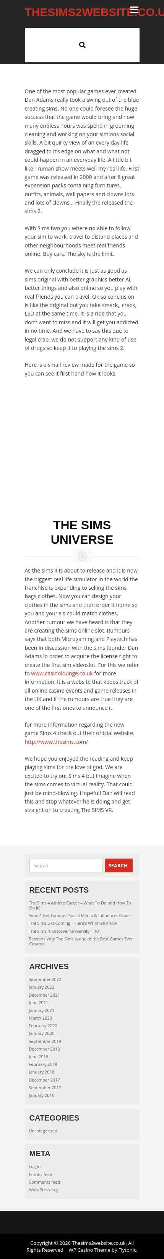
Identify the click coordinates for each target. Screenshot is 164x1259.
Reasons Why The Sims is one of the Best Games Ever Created (81, 941)
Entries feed (40, 1174)
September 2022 (45, 979)
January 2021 (42, 1010)
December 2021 (44, 995)
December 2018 (44, 1049)
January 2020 (42, 1033)
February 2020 (43, 1025)
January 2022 (42, 987)
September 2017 (45, 1087)
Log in (35, 1166)
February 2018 (43, 1064)
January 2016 (42, 1095)
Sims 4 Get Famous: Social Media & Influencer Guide (80, 915)
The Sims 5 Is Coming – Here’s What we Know (73, 923)
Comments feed (44, 1182)
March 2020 (40, 1018)
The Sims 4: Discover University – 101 (65, 931)
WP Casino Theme (89, 1249)
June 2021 (39, 1002)
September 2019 (45, 1041)
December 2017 (44, 1080)
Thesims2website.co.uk (98, 1242)
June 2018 (39, 1056)
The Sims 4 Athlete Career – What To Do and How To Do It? (80, 905)
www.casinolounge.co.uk (62, 673)
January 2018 (42, 1072)
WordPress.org (43, 1189)
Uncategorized (43, 1131)
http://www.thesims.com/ (56, 741)
